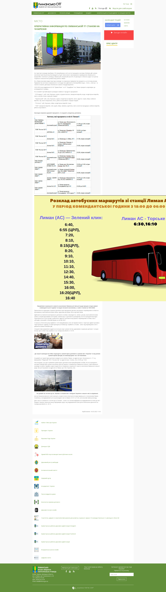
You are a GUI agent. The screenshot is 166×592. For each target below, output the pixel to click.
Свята (126, 26)
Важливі (127, 23)
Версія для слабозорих (70, 568)
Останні (126, 20)
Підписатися (121, 579)
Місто (38, 21)
